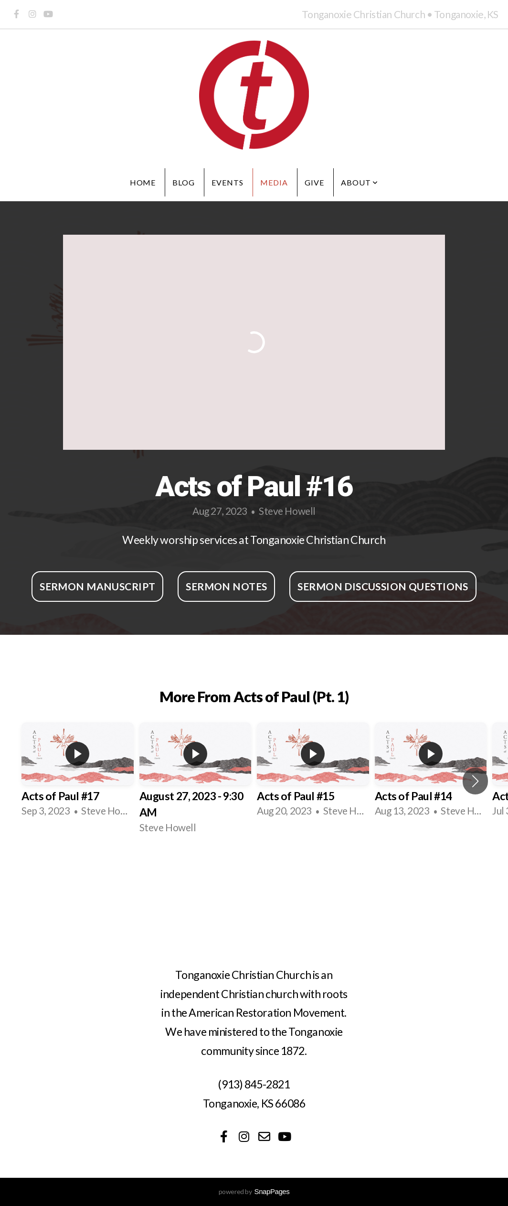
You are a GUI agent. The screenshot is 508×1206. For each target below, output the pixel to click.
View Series (254, 869)
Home (143, 182)
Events (227, 182)
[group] (77, 772)
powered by (254, 1191)
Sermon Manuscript (97, 586)
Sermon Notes (226, 586)
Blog (183, 182)
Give (314, 182)
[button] (475, 781)
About (360, 182)
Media (274, 182)
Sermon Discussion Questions (382, 586)
